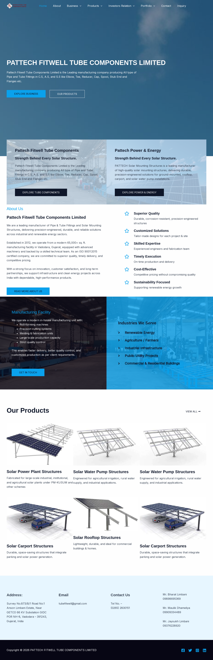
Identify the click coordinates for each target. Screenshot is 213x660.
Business (72, 6)
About (55, 5)
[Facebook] (183, 650)
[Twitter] (190, 650)
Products (92, 6)
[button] (77, 6)
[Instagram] (197, 650)
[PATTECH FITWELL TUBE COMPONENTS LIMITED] (17, 5)
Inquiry (175, 5)
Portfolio (143, 6)
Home (42, 5)
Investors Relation (118, 6)
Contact (160, 5)
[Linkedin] (204, 650)
